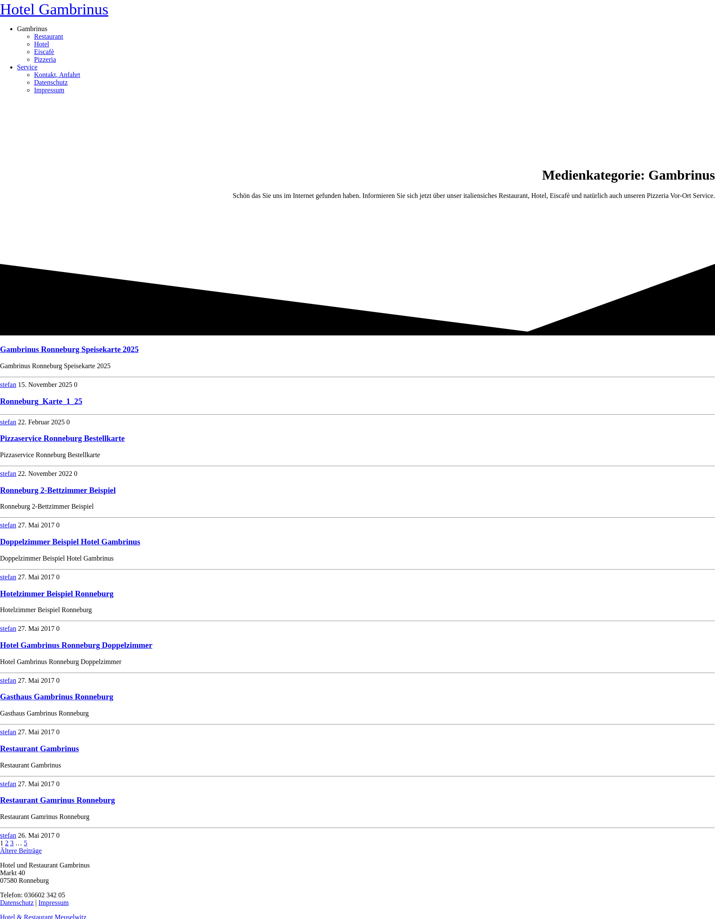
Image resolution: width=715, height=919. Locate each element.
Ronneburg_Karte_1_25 (41, 401)
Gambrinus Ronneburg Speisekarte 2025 (69, 349)
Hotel (41, 44)
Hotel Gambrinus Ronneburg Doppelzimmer (76, 645)
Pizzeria (45, 59)
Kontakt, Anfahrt (57, 74)
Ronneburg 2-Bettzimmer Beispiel (58, 490)
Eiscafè (44, 51)
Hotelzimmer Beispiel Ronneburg (57, 593)
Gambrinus (32, 28)
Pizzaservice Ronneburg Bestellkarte (62, 438)
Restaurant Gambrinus (39, 748)
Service (27, 67)
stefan (8, 384)
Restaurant (48, 36)
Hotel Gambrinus (54, 9)
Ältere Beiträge (21, 850)
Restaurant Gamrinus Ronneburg (57, 800)
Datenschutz (51, 82)
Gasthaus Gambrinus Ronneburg (56, 696)
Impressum (49, 90)
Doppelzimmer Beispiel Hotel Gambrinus (70, 541)
